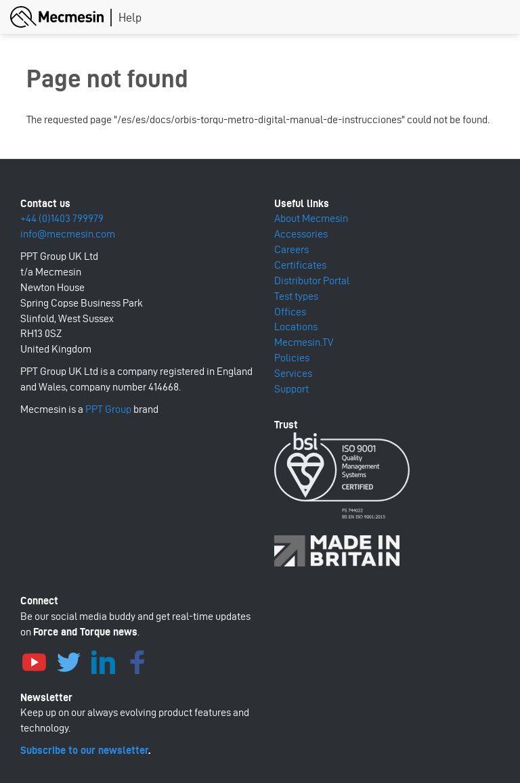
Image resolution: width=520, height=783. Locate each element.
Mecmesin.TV (303, 342)
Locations (296, 326)
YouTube (33, 660)
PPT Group (108, 409)
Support (291, 389)
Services (293, 373)
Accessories (301, 234)
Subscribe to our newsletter (84, 750)
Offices (290, 311)
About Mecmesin (311, 218)
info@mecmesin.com (67, 234)
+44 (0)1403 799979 (62, 218)
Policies (291, 357)
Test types (296, 296)
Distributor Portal (311, 280)
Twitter (68, 660)
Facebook (137, 660)
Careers (291, 249)
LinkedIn (102, 660)
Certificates (300, 265)
